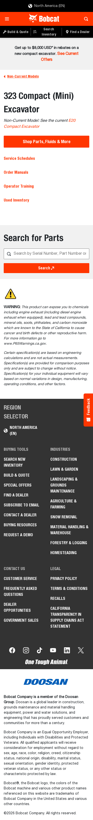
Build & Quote (17, 475)
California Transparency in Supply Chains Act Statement (67, 617)
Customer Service (20, 578)
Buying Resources (20, 525)
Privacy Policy (63, 578)
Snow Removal (63, 517)
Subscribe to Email (21, 505)
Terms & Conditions (69, 588)
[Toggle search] (84, 19)
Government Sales (21, 620)
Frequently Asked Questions (20, 591)
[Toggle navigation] (8, 19)
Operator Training (19, 186)
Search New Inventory (14, 462)
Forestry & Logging (68, 542)
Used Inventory (16, 200)
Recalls (57, 598)
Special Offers (17, 485)
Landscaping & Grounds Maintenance (64, 485)
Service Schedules (19, 158)
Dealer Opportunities (17, 607)
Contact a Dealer (20, 515)
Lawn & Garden (64, 469)
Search (46, 268)
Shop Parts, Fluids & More (46, 141)
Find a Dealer (16, 495)
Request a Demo (18, 535)
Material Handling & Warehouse (69, 530)
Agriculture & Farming (63, 504)
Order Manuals (16, 172)
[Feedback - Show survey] (88, 410)
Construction (63, 459)
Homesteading (63, 552)
